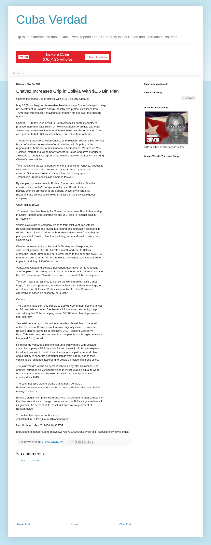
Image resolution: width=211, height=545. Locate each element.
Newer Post (23, 524)
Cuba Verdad (51, 19)
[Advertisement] (74, 492)
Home (16, 73)
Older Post (125, 524)
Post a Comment (30, 460)
